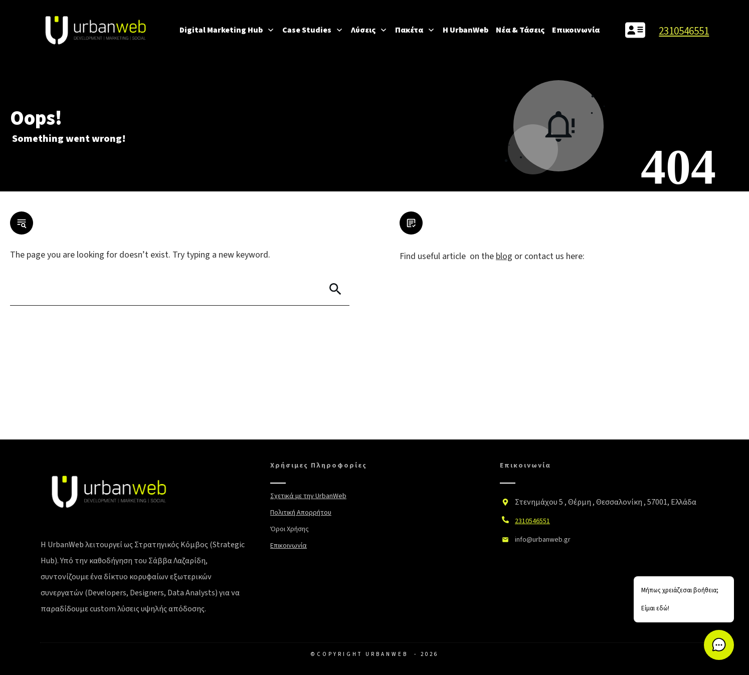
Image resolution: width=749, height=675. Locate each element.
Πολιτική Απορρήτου (300, 513)
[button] (719, 645)
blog (504, 256)
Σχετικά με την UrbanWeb (308, 496)
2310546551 (684, 31)
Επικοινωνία (288, 546)
